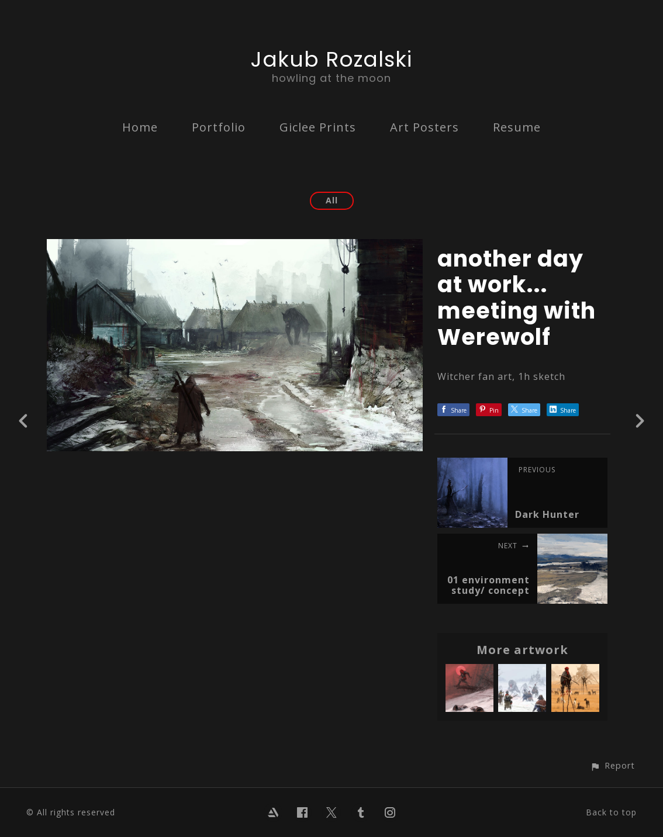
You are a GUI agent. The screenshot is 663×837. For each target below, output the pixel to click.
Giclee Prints (317, 127)
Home (140, 127)
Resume (517, 127)
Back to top (611, 812)
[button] (612, 765)
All (332, 200)
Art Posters (424, 127)
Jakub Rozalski (331, 59)
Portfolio (219, 127)
